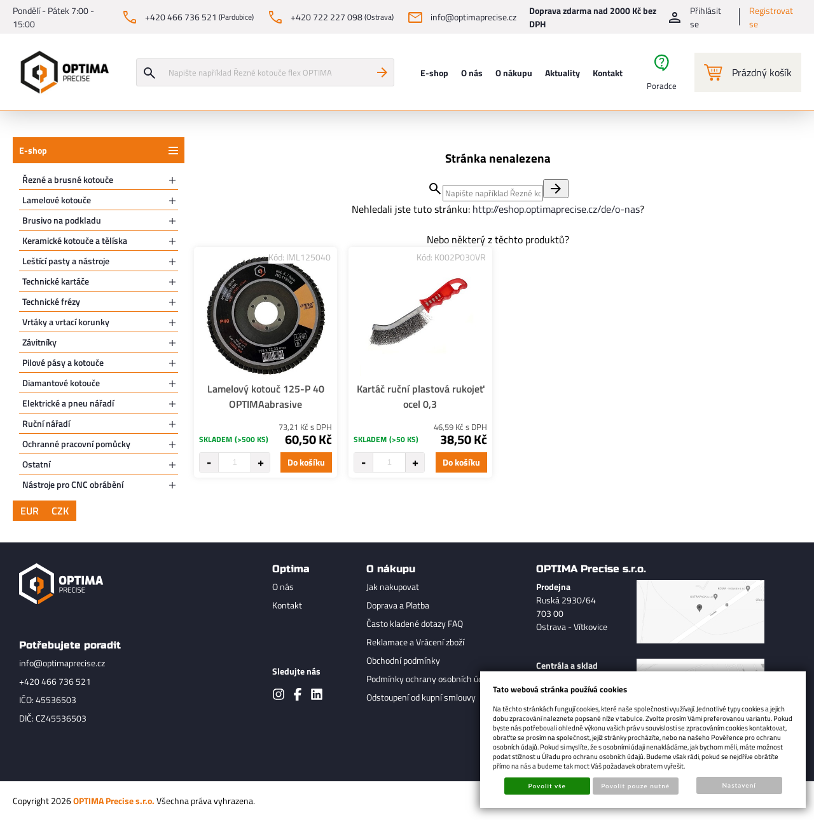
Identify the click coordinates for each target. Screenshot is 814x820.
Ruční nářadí (46, 423)
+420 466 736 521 (55, 681)
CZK (60, 510)
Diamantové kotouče (61, 382)
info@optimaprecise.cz (62, 662)
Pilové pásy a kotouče (63, 362)
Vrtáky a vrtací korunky (65, 321)
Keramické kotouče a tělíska (74, 240)
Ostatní (36, 464)
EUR (29, 510)
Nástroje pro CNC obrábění (72, 484)
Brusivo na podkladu (61, 220)
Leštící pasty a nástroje (65, 260)
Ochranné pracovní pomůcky (76, 443)
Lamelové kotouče (56, 199)
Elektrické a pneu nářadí (68, 403)
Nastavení (739, 785)
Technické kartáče (55, 281)
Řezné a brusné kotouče (67, 179)
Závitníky (39, 342)
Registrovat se (771, 17)
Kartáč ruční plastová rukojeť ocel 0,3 (420, 396)
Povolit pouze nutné (635, 786)
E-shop (33, 150)
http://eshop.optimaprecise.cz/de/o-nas (556, 209)
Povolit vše (547, 786)
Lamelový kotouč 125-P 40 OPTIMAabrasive (265, 396)
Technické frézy (51, 301)
